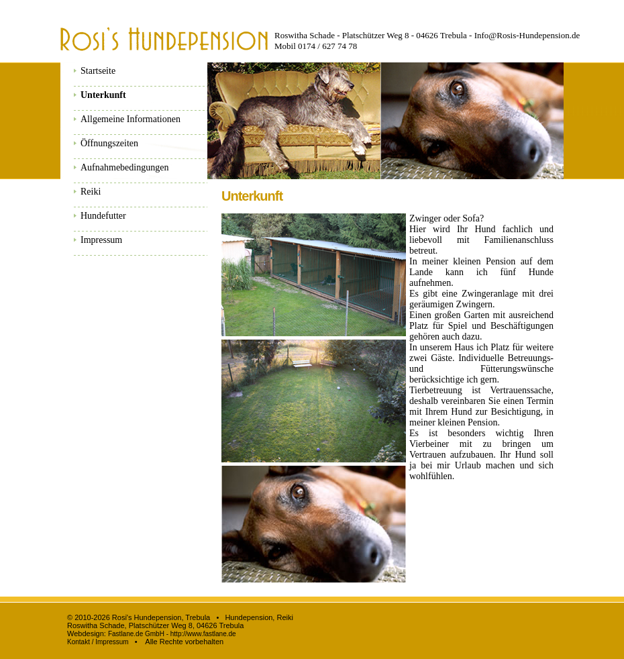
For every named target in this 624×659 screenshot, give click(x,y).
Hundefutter (103, 216)
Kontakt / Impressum (98, 642)
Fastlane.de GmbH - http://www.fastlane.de (172, 634)
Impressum (101, 240)
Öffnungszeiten (109, 143)
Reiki (91, 192)
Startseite (98, 71)
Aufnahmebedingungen (124, 167)
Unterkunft (103, 95)
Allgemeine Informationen (130, 119)
